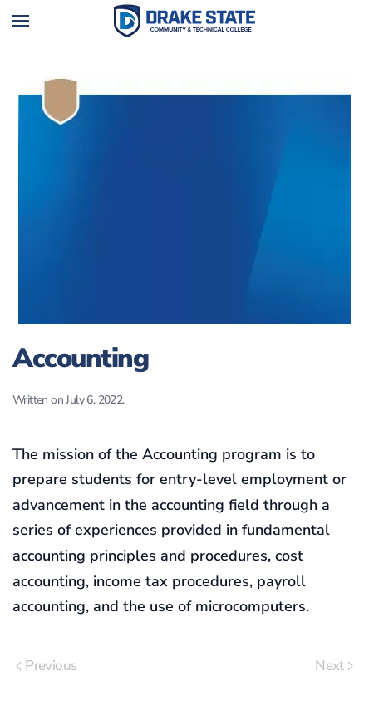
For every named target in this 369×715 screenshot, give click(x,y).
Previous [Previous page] (46, 665)
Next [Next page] (334, 665)
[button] (20, 21)
